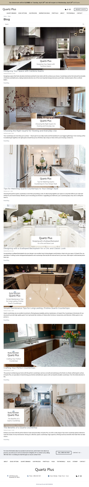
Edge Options (22, 13)
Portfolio (55, 13)
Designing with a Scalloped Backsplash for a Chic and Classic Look (35, 248)
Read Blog (6, 83)
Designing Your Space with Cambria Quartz (24, 71)
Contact (79, 13)
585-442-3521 (7, 454)
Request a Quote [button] (81, 9)
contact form (37, 454)
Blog (68, 461)
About (62, 13)
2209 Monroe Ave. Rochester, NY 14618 (14, 476)
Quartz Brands (11, 13)
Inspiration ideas (44, 13)
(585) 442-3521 (37, 476)
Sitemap (75, 461)
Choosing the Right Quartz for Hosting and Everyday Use (30, 131)
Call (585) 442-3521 (64, 452)
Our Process (33, 13)
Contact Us (77, 452)
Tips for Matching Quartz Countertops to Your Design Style (31, 189)
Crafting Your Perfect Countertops (19, 368)
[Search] (43, 24)
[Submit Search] (83, 24)
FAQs (53, 461)
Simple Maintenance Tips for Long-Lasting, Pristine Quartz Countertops (37, 308)
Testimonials (70, 13)
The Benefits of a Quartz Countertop (20, 428)
